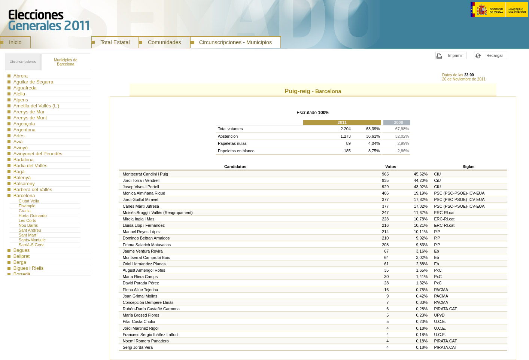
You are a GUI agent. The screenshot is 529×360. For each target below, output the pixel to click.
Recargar (494, 55)
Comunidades (164, 42)
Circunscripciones (23, 62)
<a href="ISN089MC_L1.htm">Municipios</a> (48, 173)
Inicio (15, 42)
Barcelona (66, 62)
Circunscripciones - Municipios (235, 42)
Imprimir (455, 55)
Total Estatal (115, 42)
